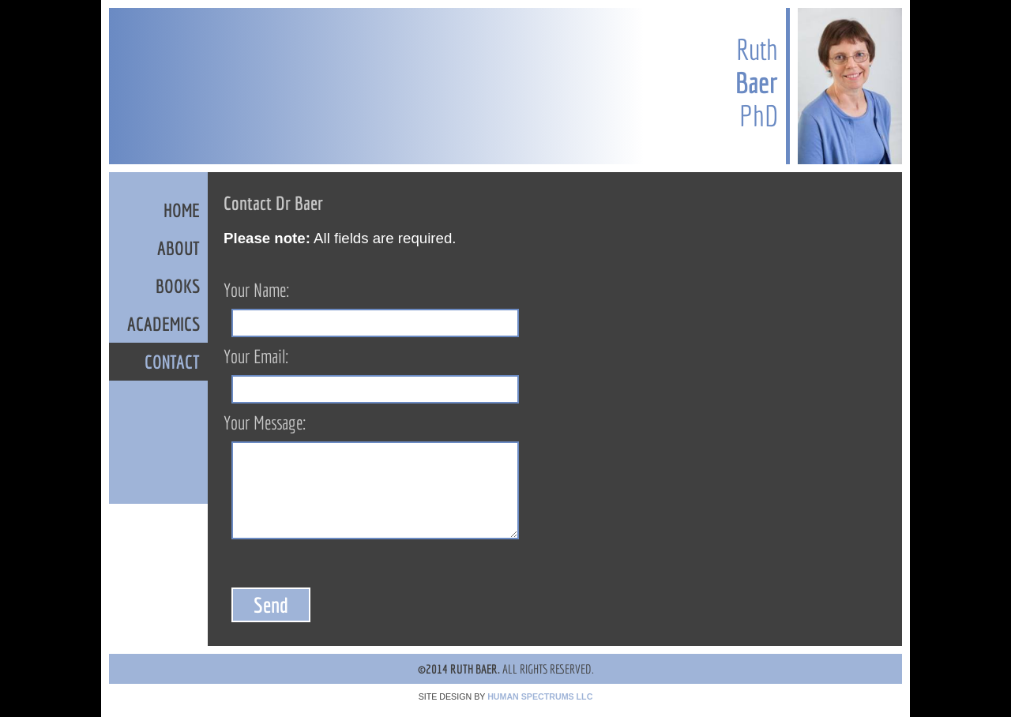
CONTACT (172, 362)
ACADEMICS (163, 324)
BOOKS (178, 286)
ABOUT (178, 248)
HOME (181, 210)
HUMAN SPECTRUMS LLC (539, 696)
